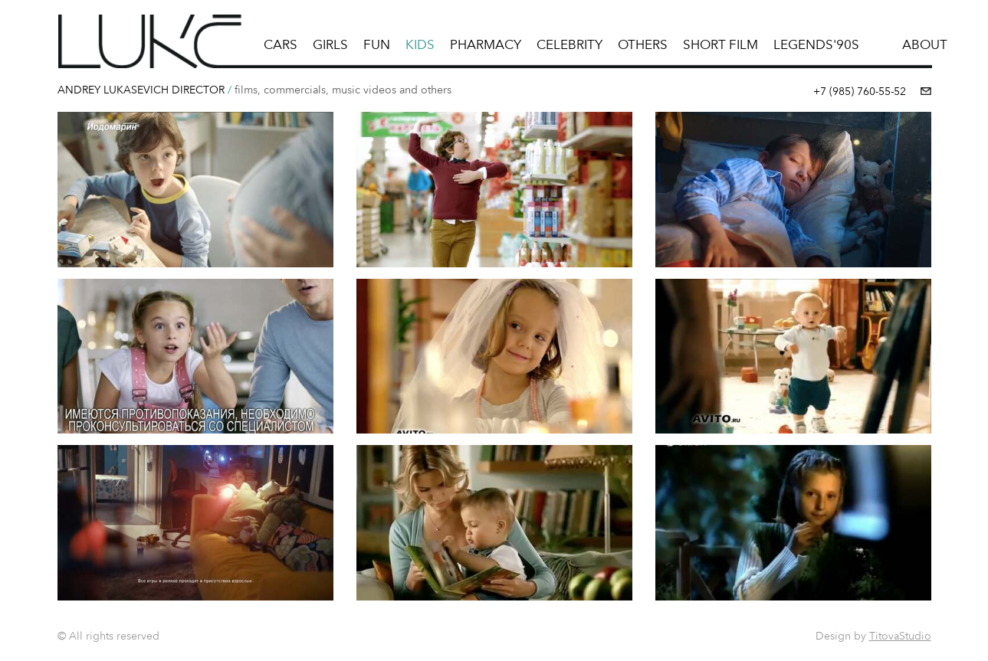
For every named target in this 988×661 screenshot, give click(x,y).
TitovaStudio (900, 636)
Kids (420, 44)
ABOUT (924, 44)
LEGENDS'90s (816, 44)
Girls (330, 44)
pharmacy (485, 44)
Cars (280, 44)
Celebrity (569, 44)
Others (643, 44)
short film (720, 44)
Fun (376, 44)
